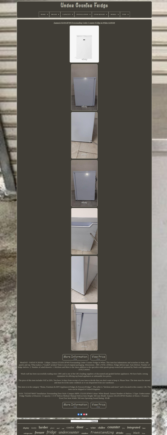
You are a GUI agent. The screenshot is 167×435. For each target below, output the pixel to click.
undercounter (69, 432)
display (26, 428)
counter (114, 427)
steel (58, 428)
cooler (70, 427)
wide (63, 428)
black (136, 432)
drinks (119, 432)
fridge (51, 432)
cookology (128, 433)
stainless (84, 433)
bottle (33, 428)
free (123, 428)
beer (144, 428)
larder (43, 427)
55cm (143, 433)
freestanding (102, 432)
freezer (39, 432)
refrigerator (28, 433)
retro (87, 428)
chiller (101, 427)
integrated (133, 427)
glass (52, 428)
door (80, 427)
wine (93, 427)
